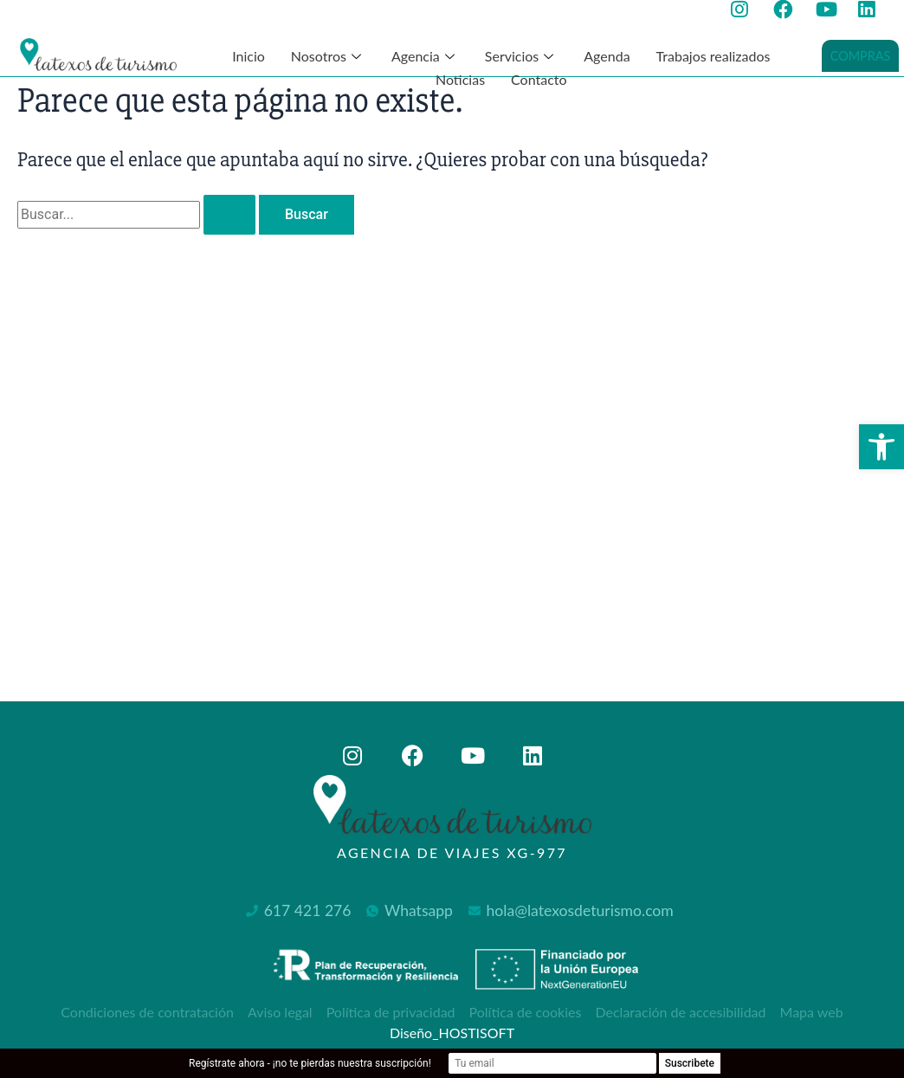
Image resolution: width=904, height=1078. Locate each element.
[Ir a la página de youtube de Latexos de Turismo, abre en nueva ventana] (830, 9)
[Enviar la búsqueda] (229, 215)
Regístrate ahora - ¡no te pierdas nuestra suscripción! (310, 1063)
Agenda (607, 56)
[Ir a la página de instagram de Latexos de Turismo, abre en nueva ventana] (745, 9)
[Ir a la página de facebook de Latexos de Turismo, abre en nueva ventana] (787, 9)
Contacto (538, 79)
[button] (881, 446)
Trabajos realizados (713, 56)
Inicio (248, 56)
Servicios (521, 56)
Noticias (460, 79)
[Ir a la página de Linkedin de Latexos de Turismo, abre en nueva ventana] (872, 9)
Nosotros (328, 56)
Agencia (425, 56)
